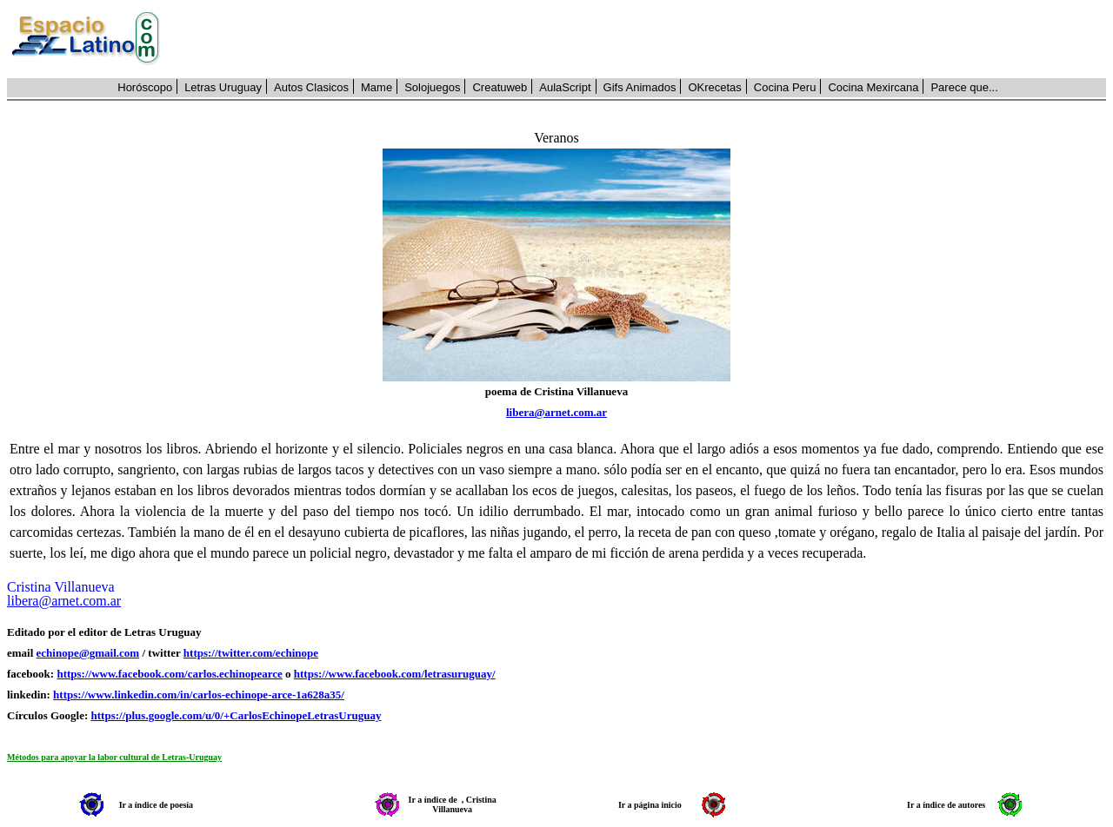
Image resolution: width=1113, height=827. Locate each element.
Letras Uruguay (223, 87)
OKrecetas (714, 87)
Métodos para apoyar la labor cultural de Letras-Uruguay (114, 757)
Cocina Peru (785, 87)
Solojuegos (432, 87)
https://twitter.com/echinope (250, 652)
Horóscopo (144, 87)
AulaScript (564, 87)
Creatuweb (499, 87)
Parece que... (963, 87)
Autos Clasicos (311, 87)
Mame (376, 87)
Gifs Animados (639, 87)
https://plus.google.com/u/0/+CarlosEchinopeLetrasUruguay (236, 715)
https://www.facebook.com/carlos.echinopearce (169, 673)
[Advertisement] (642, 39)
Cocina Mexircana (873, 87)
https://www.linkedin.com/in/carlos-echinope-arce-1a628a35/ (198, 694)
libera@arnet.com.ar (556, 412)
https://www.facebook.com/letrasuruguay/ (395, 673)
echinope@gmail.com (88, 652)
